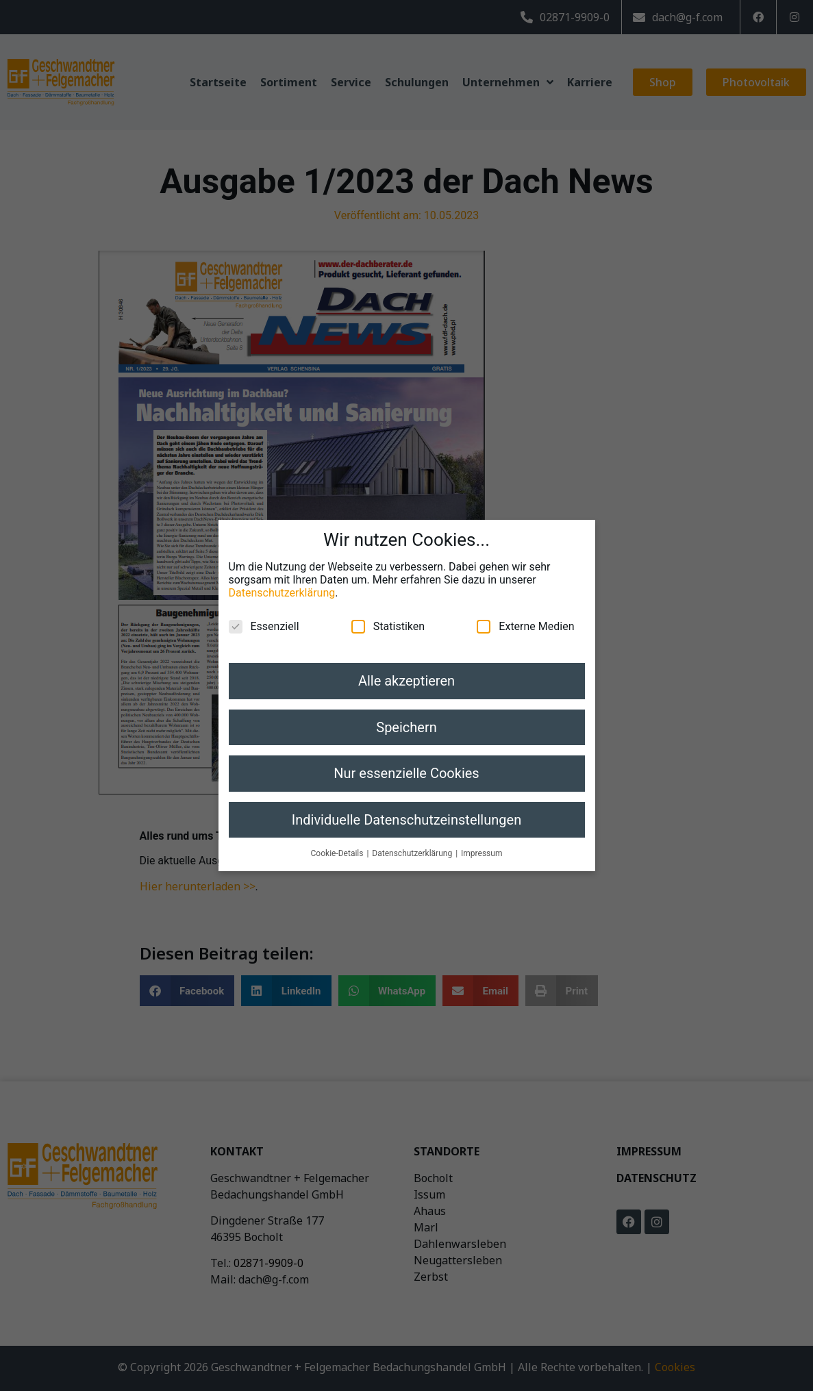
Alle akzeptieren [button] (406, 672)
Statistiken (388, 618)
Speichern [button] (406, 718)
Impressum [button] (481, 844)
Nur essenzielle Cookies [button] (406, 765)
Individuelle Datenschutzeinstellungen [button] (406, 811)
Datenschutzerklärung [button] (413, 844)
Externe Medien (525, 618)
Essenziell (264, 618)
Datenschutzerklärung (282, 584)
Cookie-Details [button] (338, 844)
